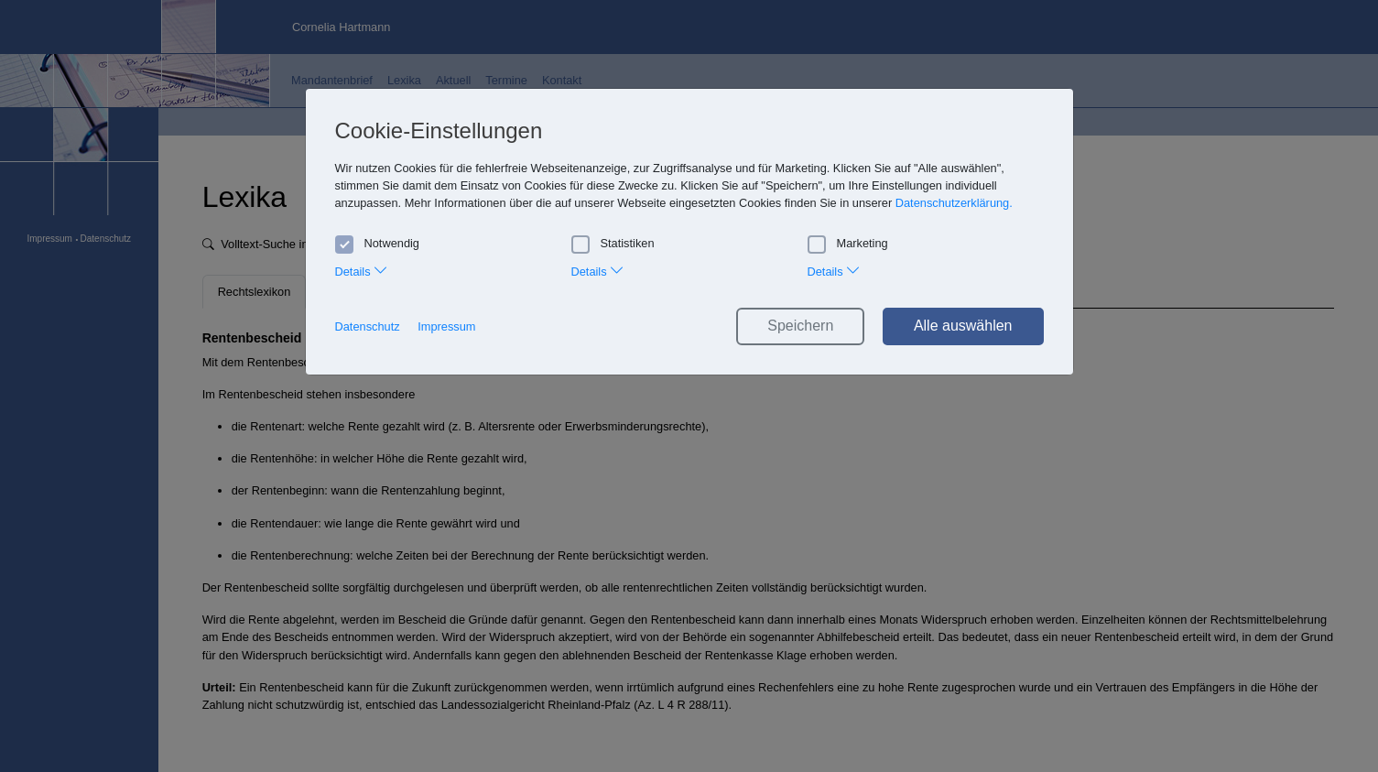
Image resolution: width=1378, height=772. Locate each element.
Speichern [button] (800, 325)
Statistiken (613, 243)
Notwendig (377, 243)
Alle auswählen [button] (963, 325)
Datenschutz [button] (367, 326)
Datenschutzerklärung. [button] (954, 203)
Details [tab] (362, 269)
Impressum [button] (446, 326)
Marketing (848, 243)
